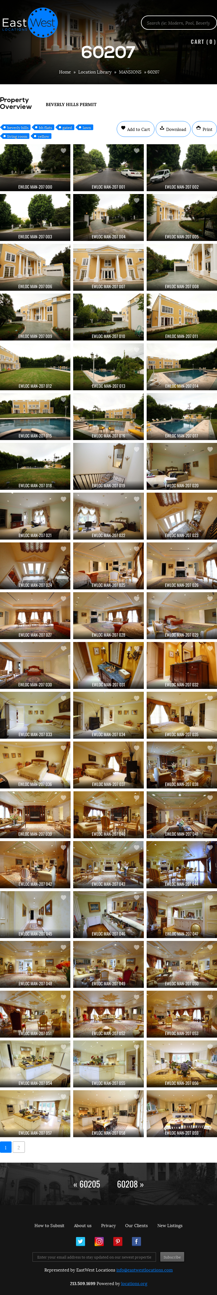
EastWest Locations (34, 22)
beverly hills (18, 127)
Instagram (99, 1241)
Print (206, 129)
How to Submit (49, 1225)
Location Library (95, 71)
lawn (87, 127)
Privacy (108, 1225)
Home (65, 71)
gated (67, 127)
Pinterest (117, 1241)
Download (175, 129)
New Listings (170, 1225)
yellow (43, 136)
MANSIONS (130, 71)
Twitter (80, 1241)
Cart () (203, 41)
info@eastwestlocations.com (144, 1269)
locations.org (134, 1283)
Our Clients (136, 1225)
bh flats (45, 127)
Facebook (136, 1241)
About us (83, 1225)
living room (17, 136)
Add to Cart (138, 129)
